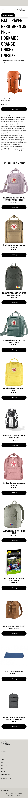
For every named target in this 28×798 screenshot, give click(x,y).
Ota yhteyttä (13, 793)
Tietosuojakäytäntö (11, 795)
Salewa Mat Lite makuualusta (14, 672)
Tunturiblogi (5, 771)
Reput (9, 98)
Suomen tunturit (6, 762)
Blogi (7, 793)
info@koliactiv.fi (5, 3)
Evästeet (19, 793)
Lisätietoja (14, 109)
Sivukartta (19, 795)
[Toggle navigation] (3, 9)
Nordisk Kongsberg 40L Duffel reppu (14, 626)
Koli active (5, 768)
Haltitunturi (5, 765)
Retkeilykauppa (8, 15)
